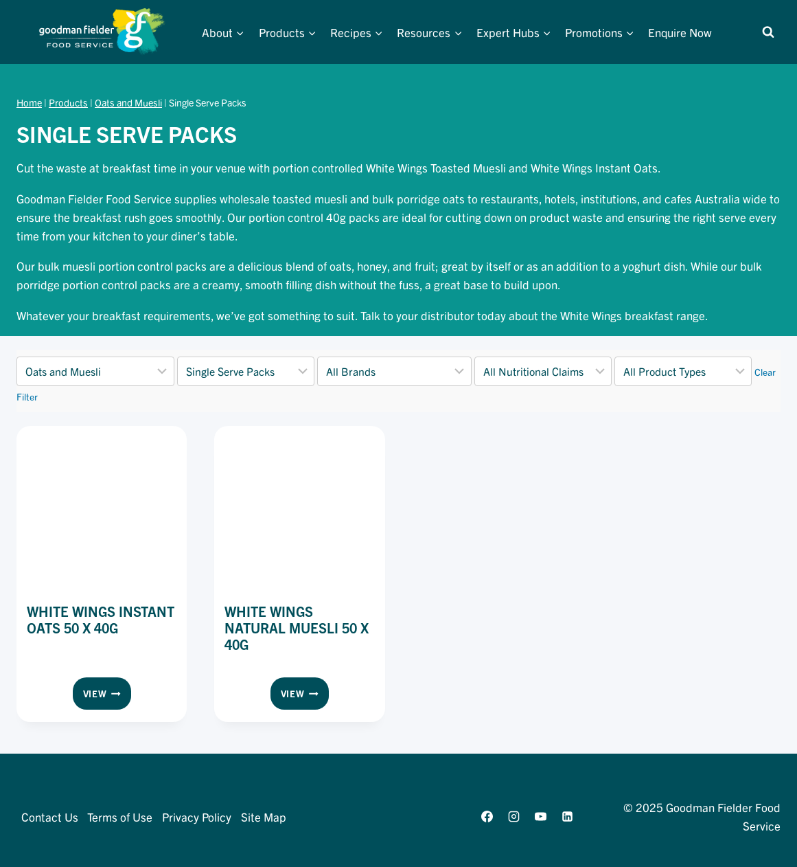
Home (29, 102)
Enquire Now (680, 32)
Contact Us (49, 816)
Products (68, 102)
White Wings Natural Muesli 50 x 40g (296, 628)
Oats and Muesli (128, 102)
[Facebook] (486, 816)
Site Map (263, 816)
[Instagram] (514, 816)
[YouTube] (541, 816)
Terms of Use (119, 816)
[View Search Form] (768, 32)
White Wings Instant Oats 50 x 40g (100, 619)
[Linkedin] (567, 816)
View (107, 696)
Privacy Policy (196, 816)
